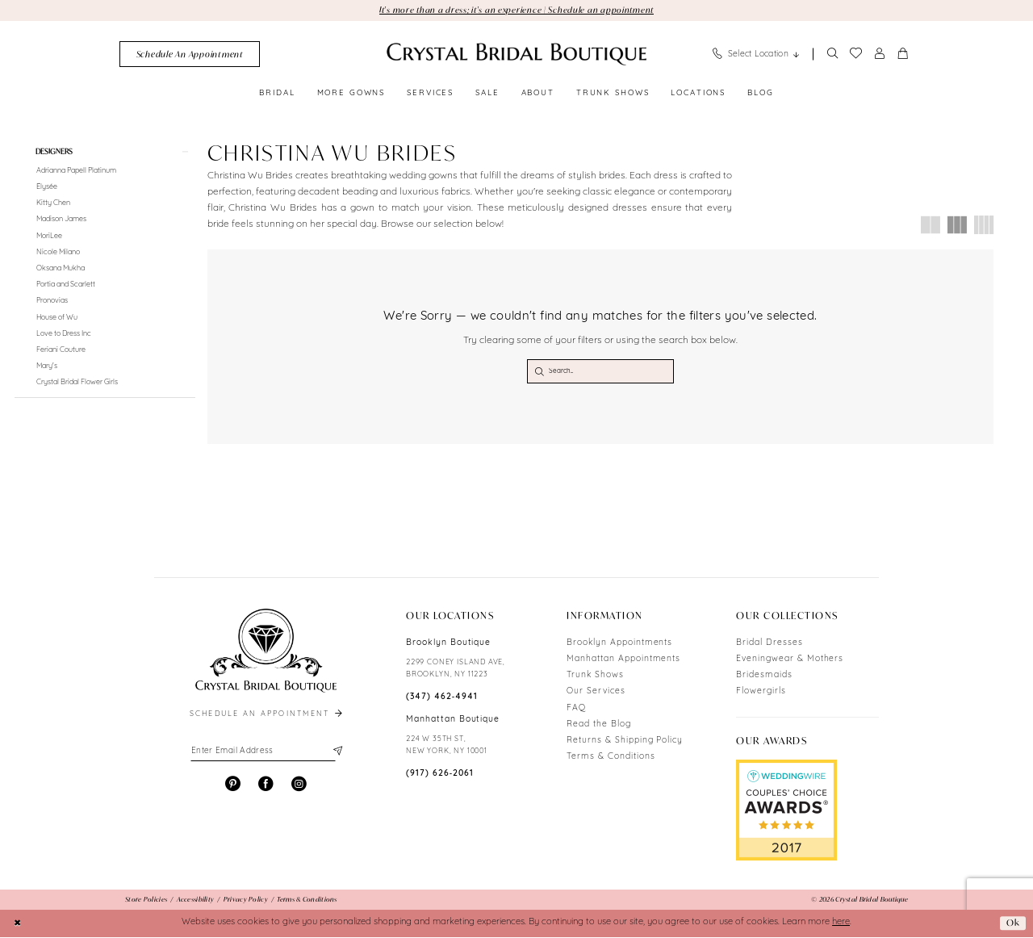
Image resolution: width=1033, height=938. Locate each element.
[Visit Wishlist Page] (855, 54)
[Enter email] (265, 753)
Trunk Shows (595, 676)
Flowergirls (761, 693)
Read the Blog (598, 725)
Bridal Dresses (769, 643)
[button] (879, 54)
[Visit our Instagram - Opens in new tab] (299, 786)
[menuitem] (189, 54)
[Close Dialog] (17, 924)
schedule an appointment (267, 715)
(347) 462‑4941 (442, 697)
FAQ (576, 709)
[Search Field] (600, 372)
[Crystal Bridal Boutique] (516, 54)
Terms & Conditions (611, 758)
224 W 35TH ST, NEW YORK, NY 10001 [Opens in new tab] (446, 746)
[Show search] (832, 54)
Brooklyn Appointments (619, 643)
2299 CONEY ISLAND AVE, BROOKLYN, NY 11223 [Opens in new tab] (455, 670)
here (841, 923)
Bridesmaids (764, 676)
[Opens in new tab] (786, 811)
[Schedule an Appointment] (189, 54)
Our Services (596, 693)
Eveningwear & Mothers (789, 659)
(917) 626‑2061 (440, 775)
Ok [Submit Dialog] (1013, 924)
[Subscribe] (336, 753)
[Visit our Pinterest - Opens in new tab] (232, 786)
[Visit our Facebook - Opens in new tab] (266, 786)
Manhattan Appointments (623, 659)
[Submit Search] (539, 372)
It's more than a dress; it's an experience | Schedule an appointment (516, 9)
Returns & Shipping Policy (625, 741)
